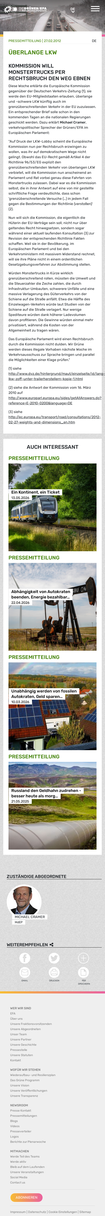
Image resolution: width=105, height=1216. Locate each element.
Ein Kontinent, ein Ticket (35, 492)
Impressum (18, 1212)
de (94, 41)
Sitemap (85, 1212)
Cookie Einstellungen (62, 1212)
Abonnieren (26, 1197)
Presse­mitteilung (24, 41)
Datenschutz (37, 1212)
